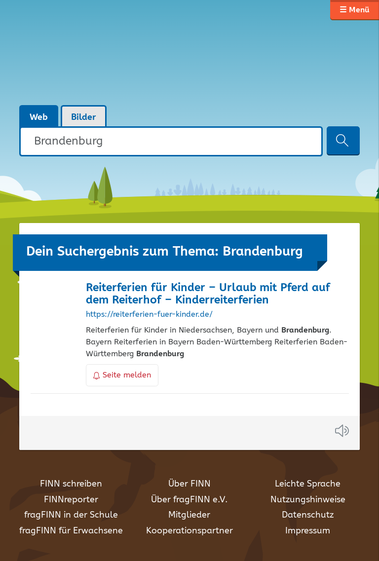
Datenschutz (308, 515)
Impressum (307, 531)
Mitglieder (189, 515)
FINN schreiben (71, 484)
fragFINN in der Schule (71, 515)
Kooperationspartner (189, 531)
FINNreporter (71, 500)
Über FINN (189, 484)
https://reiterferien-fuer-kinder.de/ (149, 315)
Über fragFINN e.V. (189, 500)
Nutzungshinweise (307, 500)
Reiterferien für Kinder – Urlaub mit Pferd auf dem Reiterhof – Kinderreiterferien (208, 294)
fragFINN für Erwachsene (71, 531)
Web (39, 117)
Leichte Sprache (308, 484)
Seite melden (122, 375)
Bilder (83, 117)
